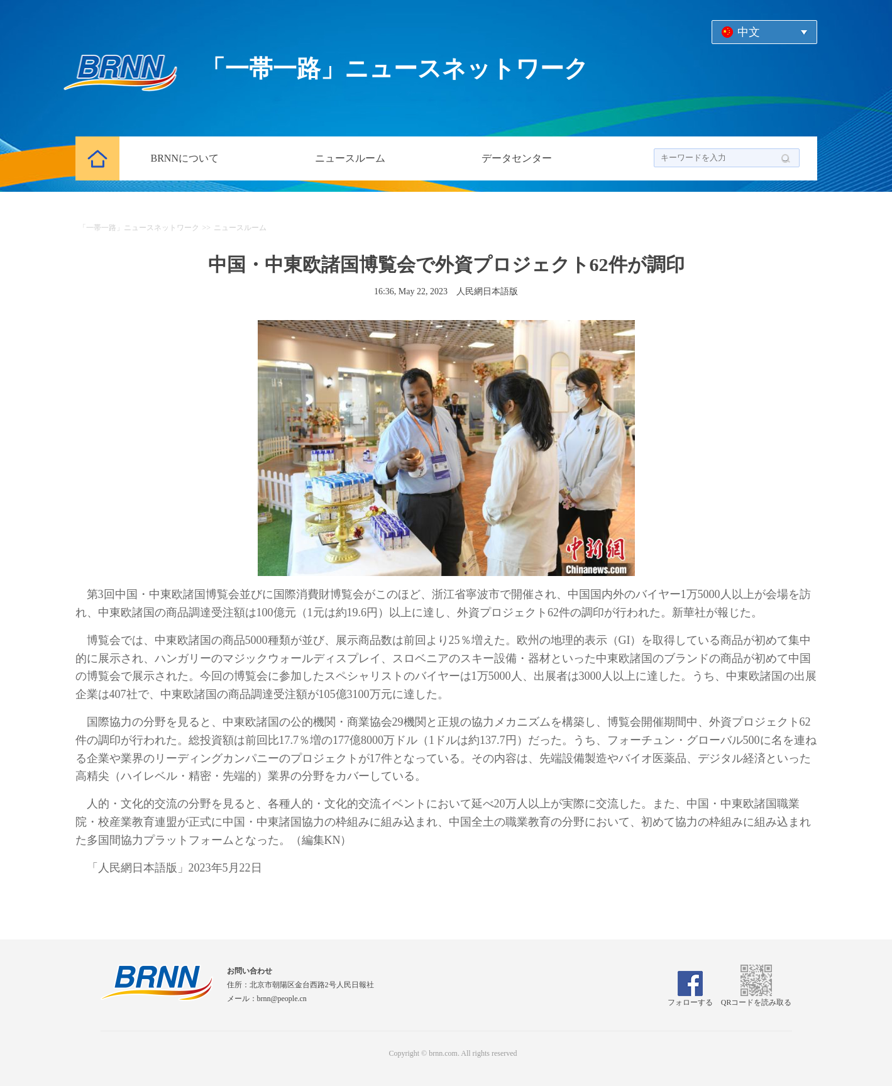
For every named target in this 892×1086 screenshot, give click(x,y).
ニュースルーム (350, 158)
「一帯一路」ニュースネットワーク (139, 227)
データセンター (517, 158)
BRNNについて (185, 158)
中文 (748, 32)
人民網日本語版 (487, 291)
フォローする (690, 998)
